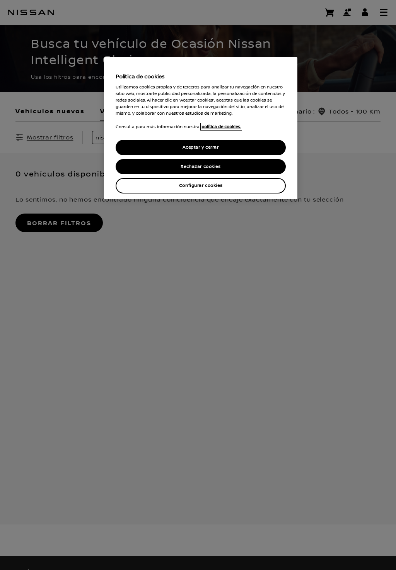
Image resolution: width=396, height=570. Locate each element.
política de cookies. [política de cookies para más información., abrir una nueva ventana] (221, 126)
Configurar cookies (200, 185)
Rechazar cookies (200, 166)
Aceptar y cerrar (200, 147)
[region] (200, 128)
